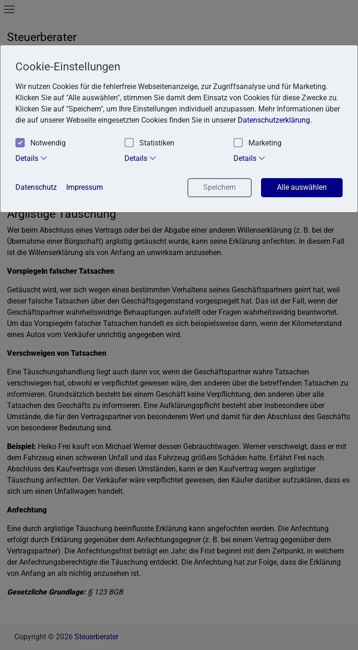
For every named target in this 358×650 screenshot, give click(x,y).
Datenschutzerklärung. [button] (275, 120)
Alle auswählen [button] (302, 187)
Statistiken (149, 143)
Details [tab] (31, 158)
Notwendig (40, 143)
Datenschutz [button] (36, 187)
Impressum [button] (84, 187)
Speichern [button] (219, 187)
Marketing (258, 143)
